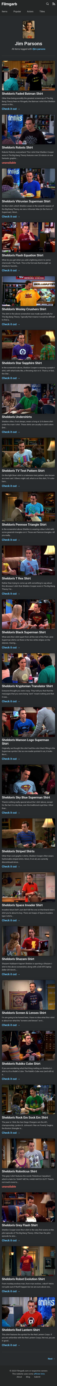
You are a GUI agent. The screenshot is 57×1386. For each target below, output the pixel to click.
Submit (37, 1377)
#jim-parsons (38, 49)
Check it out (11, 109)
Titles (42, 11)
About (19, 1377)
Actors (30, 11)
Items (4, 11)
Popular (17, 11)
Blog (28, 1377)
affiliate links (39, 1374)
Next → (51, 1358)
